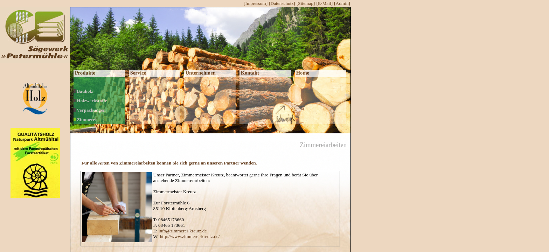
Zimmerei (85, 119)
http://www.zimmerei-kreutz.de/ (190, 236)
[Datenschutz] (282, 3)
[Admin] (342, 3)
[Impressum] (255, 3)
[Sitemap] (306, 3)
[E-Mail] (324, 3)
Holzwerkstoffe (90, 100)
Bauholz (83, 91)
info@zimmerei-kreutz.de (183, 230)
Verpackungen (90, 110)
